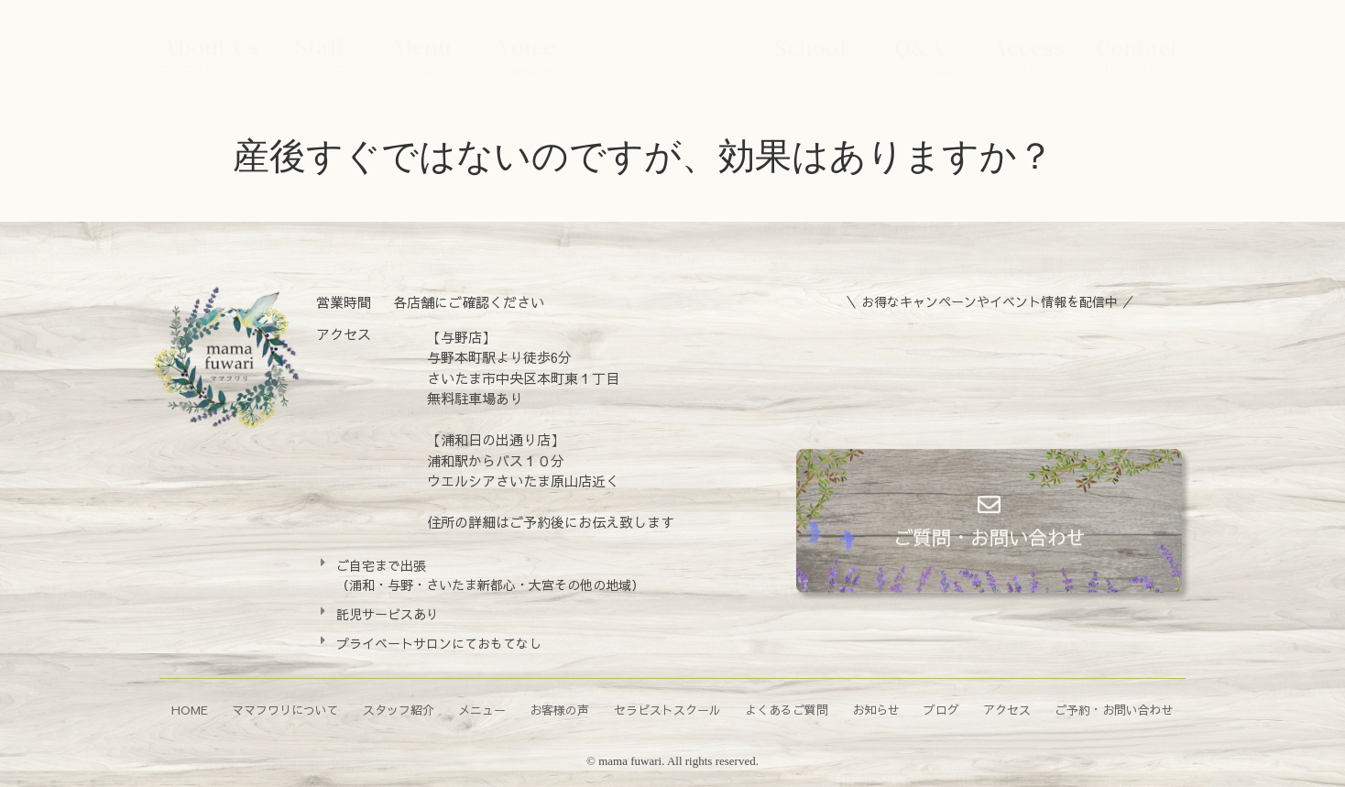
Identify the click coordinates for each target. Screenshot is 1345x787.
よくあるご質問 (786, 710)
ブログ (941, 710)
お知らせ (876, 710)
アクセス (1007, 710)
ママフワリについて (285, 710)
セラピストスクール (667, 710)
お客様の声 (559, 710)
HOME (189, 710)
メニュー (482, 710)
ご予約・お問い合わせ (1114, 710)
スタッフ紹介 (398, 710)
